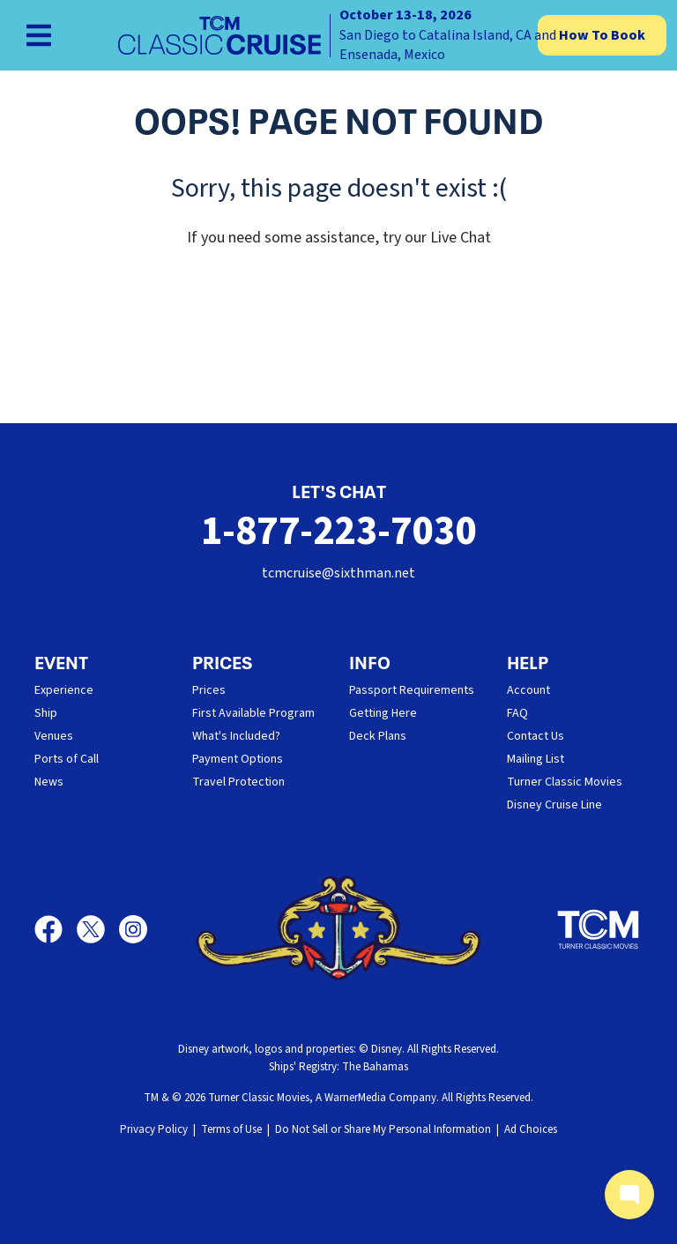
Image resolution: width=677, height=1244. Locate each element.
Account (528, 690)
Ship (45, 713)
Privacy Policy (154, 1129)
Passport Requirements (411, 690)
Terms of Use (231, 1129)
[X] (98, 929)
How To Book (602, 35)
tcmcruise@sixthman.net (338, 573)
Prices (209, 690)
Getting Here (383, 713)
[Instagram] (133, 929)
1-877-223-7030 (339, 531)
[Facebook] (55, 929)
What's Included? (236, 736)
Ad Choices (530, 1129)
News (48, 782)
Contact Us (535, 736)
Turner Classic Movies (564, 782)
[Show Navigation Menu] (39, 35)
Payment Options (237, 759)
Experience (63, 690)
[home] (338, 35)
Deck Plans (377, 736)
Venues (53, 736)
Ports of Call (66, 759)
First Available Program (253, 713)
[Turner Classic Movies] (598, 929)
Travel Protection (238, 782)
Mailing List (535, 759)
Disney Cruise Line (554, 805)
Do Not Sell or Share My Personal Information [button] (383, 1129)
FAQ (517, 713)
